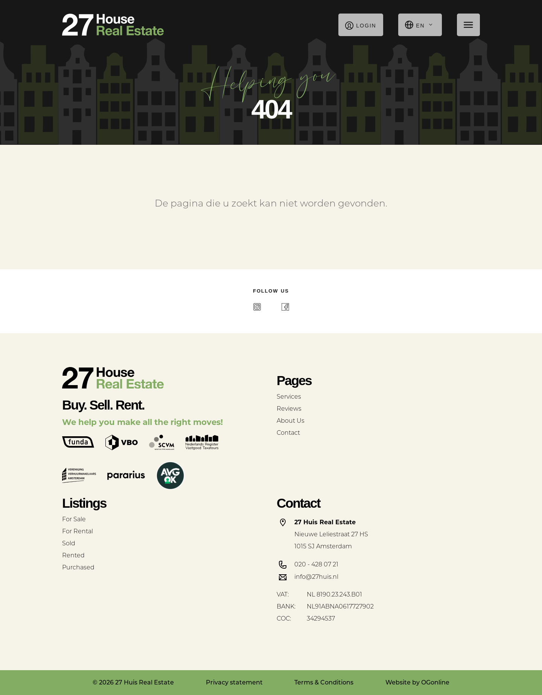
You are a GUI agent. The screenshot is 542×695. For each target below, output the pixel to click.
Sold (68, 544)
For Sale (74, 520)
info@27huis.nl (316, 577)
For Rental (77, 532)
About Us (290, 421)
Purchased (78, 568)
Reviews (289, 409)
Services (289, 397)
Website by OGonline (417, 682)
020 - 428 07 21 (316, 565)
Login (360, 24)
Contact (288, 433)
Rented (73, 556)
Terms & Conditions (323, 682)
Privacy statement (234, 682)
